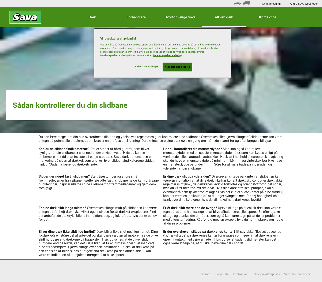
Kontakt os (268, 17)
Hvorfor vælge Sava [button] (180, 17)
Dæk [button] (92, 17)
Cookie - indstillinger (146, 66)
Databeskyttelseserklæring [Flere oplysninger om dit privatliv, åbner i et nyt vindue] (167, 55)
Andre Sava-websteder (304, 3)
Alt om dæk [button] (224, 17)
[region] (162, 53)
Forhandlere (136, 17)
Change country (271, 3)
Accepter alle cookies (177, 66)
